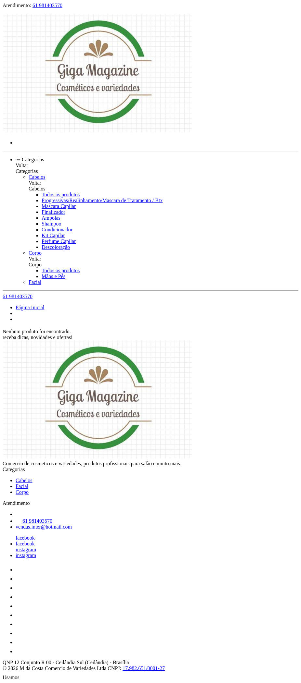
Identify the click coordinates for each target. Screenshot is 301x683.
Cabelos (37, 177)
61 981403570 (47, 5)
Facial (35, 282)
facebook (25, 538)
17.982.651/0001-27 (144, 668)
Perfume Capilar (59, 241)
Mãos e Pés (53, 276)
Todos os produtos (61, 194)
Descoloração (56, 247)
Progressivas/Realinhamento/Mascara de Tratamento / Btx (102, 200)
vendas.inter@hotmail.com (44, 527)
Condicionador (57, 229)
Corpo (35, 253)
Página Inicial (30, 307)
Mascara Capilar (59, 206)
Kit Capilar (53, 235)
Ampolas (51, 218)
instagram (26, 549)
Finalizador (53, 212)
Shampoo (51, 223)
